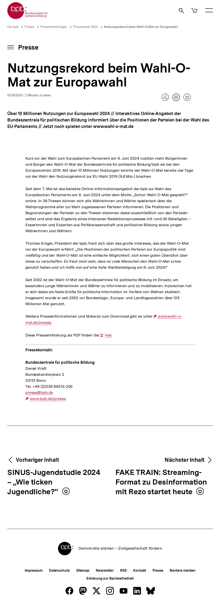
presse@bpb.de (39, 392)
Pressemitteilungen (53, 27)
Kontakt (139, 570)
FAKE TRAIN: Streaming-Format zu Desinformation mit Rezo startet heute (161, 482)
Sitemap (82, 570)
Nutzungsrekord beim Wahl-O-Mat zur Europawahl (141, 27)
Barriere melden (183, 570)
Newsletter (105, 570)
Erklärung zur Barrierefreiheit (109, 578)
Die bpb (12, 27)
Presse (29, 27)
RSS (123, 570)
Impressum (34, 570)
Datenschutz (59, 570)
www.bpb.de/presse (48, 398)
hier (108, 335)
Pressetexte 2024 (85, 27)
